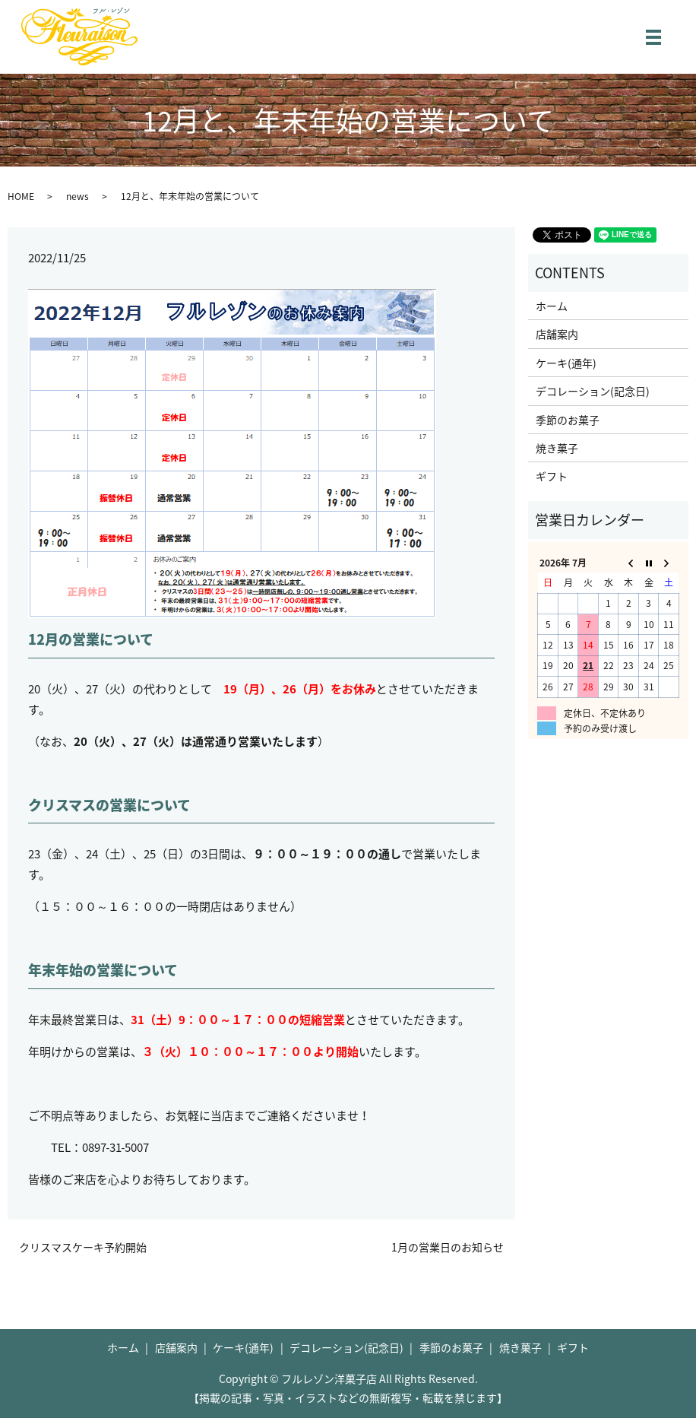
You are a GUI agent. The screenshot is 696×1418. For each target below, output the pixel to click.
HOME (21, 196)
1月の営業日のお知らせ (447, 1247)
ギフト (552, 476)
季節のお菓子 (568, 419)
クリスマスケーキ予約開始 (83, 1247)
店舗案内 (557, 333)
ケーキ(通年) (566, 362)
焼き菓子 (557, 447)
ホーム (552, 305)
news (77, 196)
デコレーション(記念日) (593, 390)
